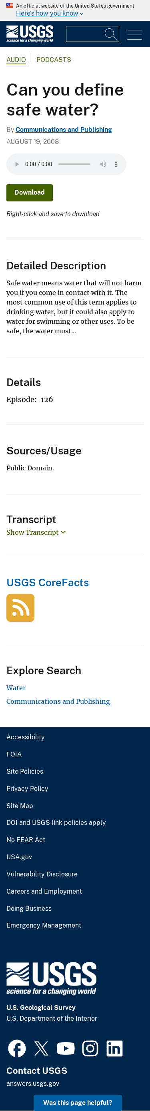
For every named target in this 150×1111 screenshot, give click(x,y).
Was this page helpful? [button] (77, 1103)
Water (16, 688)
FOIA (14, 754)
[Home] (29, 40)
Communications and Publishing (64, 129)
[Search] (111, 34)
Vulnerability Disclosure (42, 874)
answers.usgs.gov (32, 1083)
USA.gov (19, 857)
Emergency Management (43, 925)
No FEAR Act (25, 840)
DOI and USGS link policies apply (56, 822)
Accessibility (25, 737)
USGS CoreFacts (47, 582)
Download (29, 192)
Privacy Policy (27, 788)
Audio (16, 60)
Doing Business (29, 908)
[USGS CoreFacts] (20, 617)
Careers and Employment (44, 891)
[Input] (92, 34)
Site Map (19, 806)
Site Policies (24, 771)
